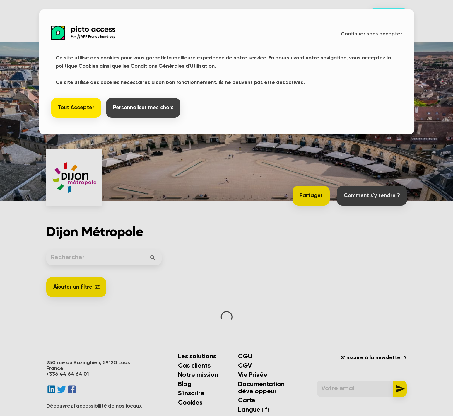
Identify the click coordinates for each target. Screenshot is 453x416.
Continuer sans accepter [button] (371, 34)
